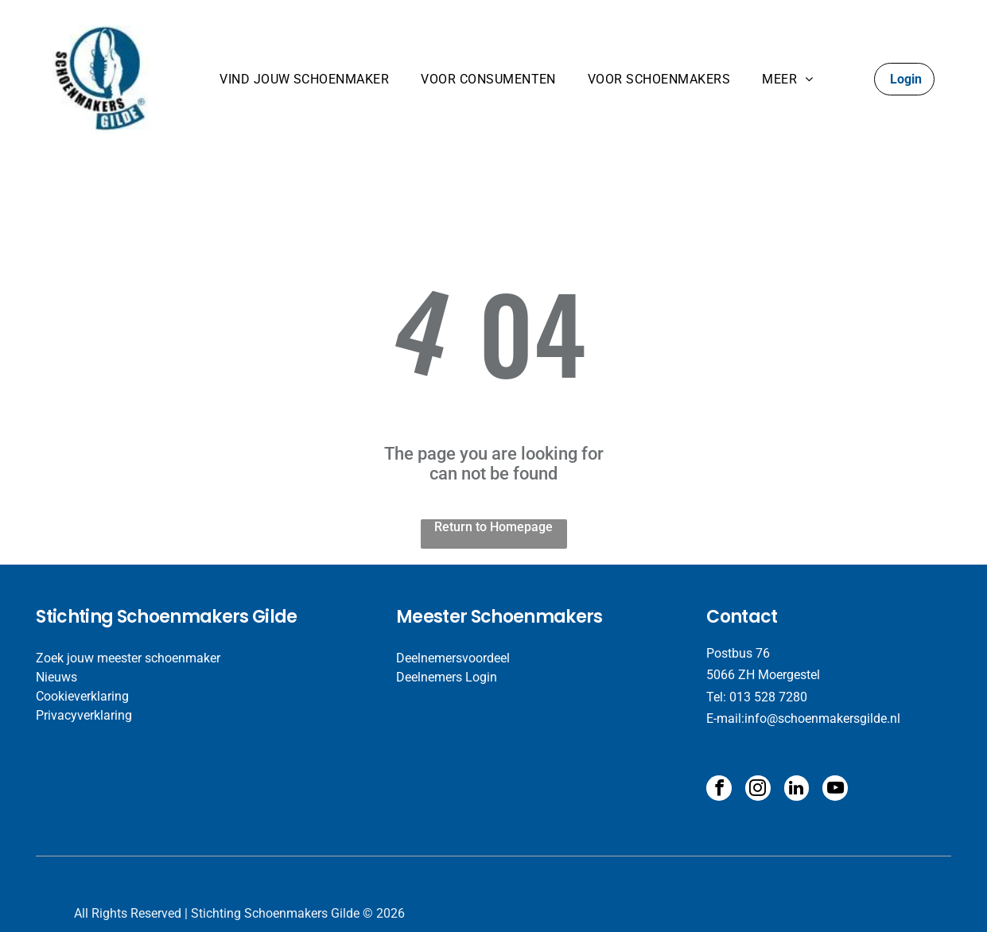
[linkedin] (793, 789)
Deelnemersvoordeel (453, 658)
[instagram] (755, 789)
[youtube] (830, 789)
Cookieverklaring (82, 696)
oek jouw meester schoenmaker (132, 658)
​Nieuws (56, 677)
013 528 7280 (768, 697)
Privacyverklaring (84, 715)
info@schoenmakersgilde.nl (822, 718)
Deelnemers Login (446, 677)
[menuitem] (304, 79)
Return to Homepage (493, 526)
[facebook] (718, 789)
